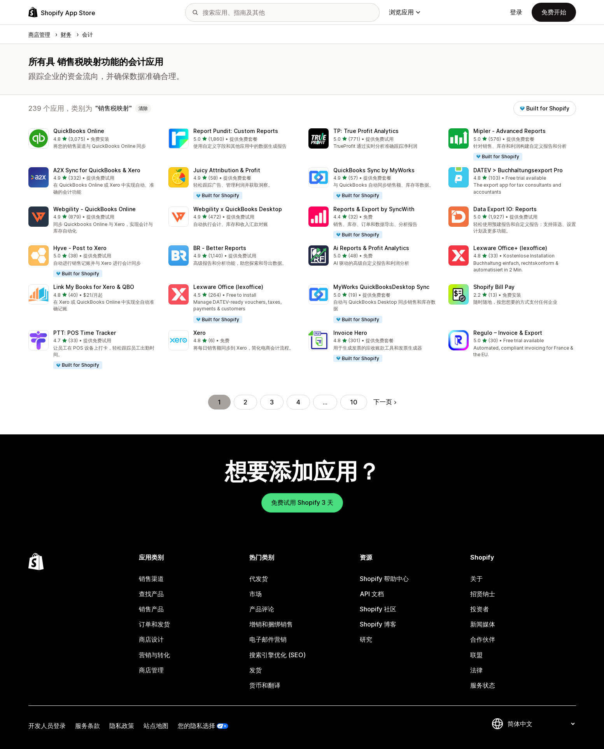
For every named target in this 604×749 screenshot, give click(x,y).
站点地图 (156, 726)
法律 (476, 670)
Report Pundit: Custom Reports (235, 131)
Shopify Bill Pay (494, 287)
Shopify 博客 (378, 624)
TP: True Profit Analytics (366, 131)
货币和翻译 (264, 685)
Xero (199, 332)
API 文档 (372, 594)
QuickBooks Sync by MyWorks (374, 170)
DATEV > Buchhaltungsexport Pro (518, 170)
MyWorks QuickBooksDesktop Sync (381, 287)
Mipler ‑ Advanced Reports (509, 131)
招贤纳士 (482, 594)
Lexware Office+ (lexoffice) (510, 248)
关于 (476, 579)
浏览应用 (404, 12)
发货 (255, 670)
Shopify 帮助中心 (384, 579)
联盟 (476, 655)
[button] (92, 139)
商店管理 (151, 670)
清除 (143, 108)
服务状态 (482, 685)
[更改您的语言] (541, 723)
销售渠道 (151, 579)
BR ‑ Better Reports (219, 248)
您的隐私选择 (196, 726)
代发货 (258, 579)
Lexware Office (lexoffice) (228, 287)
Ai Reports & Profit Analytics (371, 248)
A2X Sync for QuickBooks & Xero (96, 170)
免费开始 (553, 12)
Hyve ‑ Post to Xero (80, 248)
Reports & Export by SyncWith (373, 209)
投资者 (479, 609)
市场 (255, 594)
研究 (366, 639)
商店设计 (151, 639)
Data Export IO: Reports (505, 209)
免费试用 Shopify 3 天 (302, 502)
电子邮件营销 (268, 639)
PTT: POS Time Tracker (84, 332)
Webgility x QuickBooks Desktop (237, 209)
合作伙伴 (482, 639)
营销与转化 (154, 655)
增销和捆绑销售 (271, 624)
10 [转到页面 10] (353, 402)
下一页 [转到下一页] (384, 402)
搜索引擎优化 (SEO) (277, 655)
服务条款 (87, 726)
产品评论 (261, 609)
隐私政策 (121, 726)
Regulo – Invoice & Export (507, 332)
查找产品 (151, 594)
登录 (516, 12)
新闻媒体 (482, 624)
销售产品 (151, 609)
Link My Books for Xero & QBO (93, 287)
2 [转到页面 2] (245, 402)
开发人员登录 (47, 726)
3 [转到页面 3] (272, 402)
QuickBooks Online (78, 131)
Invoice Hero (350, 332)
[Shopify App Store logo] (61, 12)
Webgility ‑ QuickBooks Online (94, 209)
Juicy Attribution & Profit (226, 170)
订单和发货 (154, 624)
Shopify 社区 (378, 609)
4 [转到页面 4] (298, 402)
